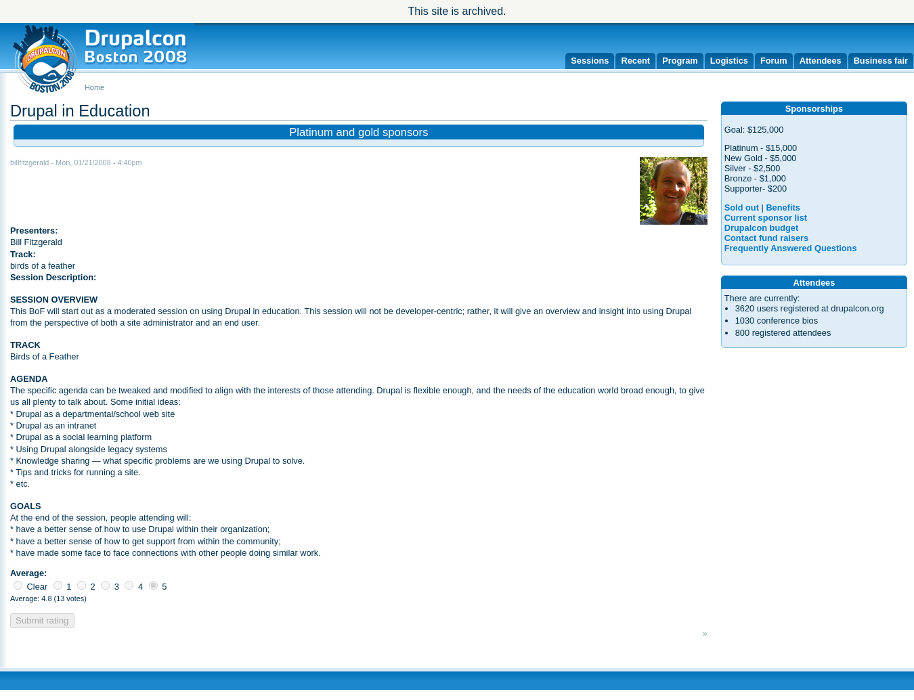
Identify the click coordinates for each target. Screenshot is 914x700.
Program (680, 61)
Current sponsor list (765, 218)
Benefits (783, 207)
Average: (28, 573)
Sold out (741, 207)
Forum (773, 61)
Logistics (729, 61)
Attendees (821, 61)
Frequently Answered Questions (790, 248)
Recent (635, 61)
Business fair (881, 61)
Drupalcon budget (761, 228)
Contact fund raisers (766, 238)
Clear (30, 587)
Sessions (590, 61)
